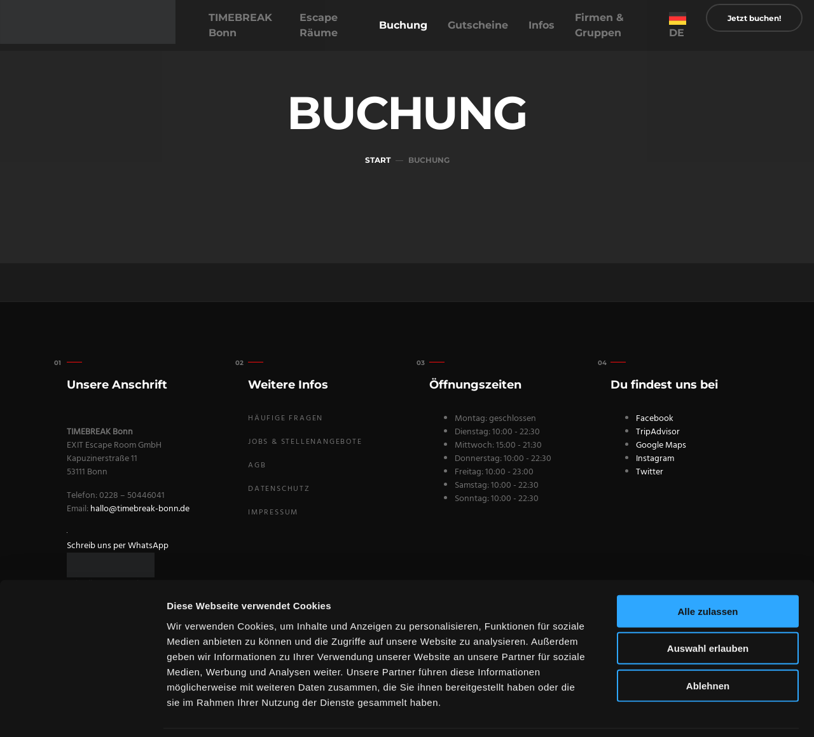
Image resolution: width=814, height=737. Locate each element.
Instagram (655, 458)
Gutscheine (478, 25)
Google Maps (661, 445)
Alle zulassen (707, 569)
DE (676, 33)
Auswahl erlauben (707, 607)
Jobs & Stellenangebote (305, 442)
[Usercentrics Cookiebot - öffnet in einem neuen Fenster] (82, 712)
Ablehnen (707, 643)
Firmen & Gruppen (599, 25)
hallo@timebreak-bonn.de (140, 509)
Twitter (649, 472)
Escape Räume (319, 25)
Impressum (273, 512)
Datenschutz (279, 489)
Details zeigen (676, 711)
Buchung (403, 25)
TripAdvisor (658, 432)
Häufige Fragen (285, 418)
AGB (257, 465)
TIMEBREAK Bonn (240, 25)
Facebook (654, 418)
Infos (541, 25)
